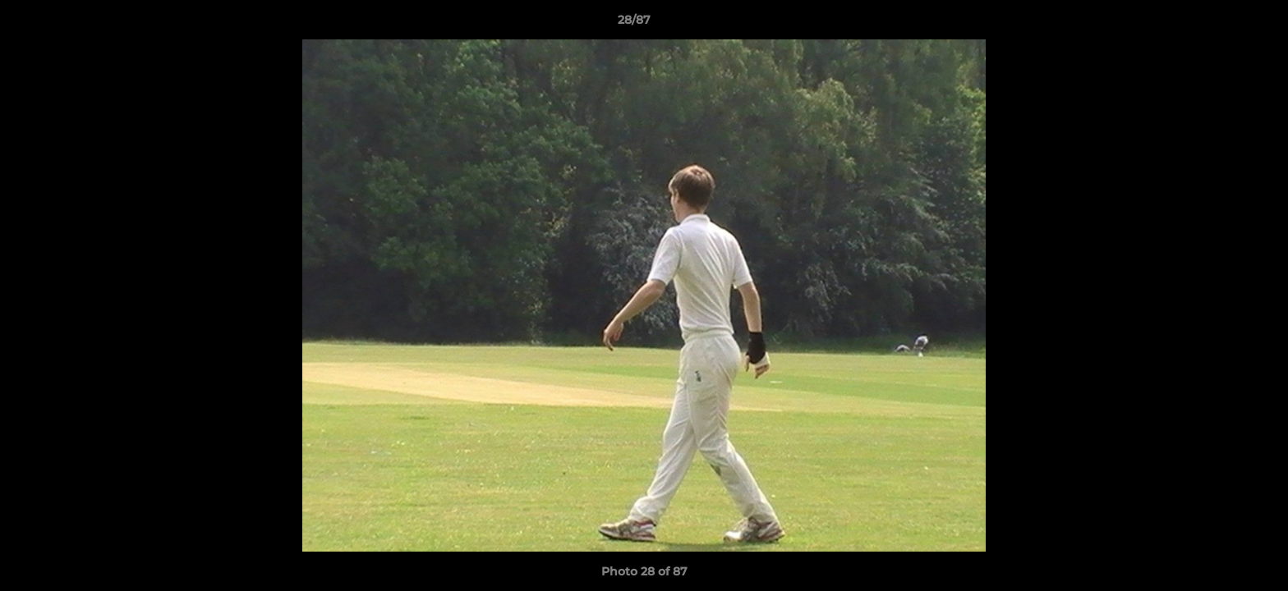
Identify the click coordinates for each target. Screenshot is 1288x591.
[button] (1219, 23)
